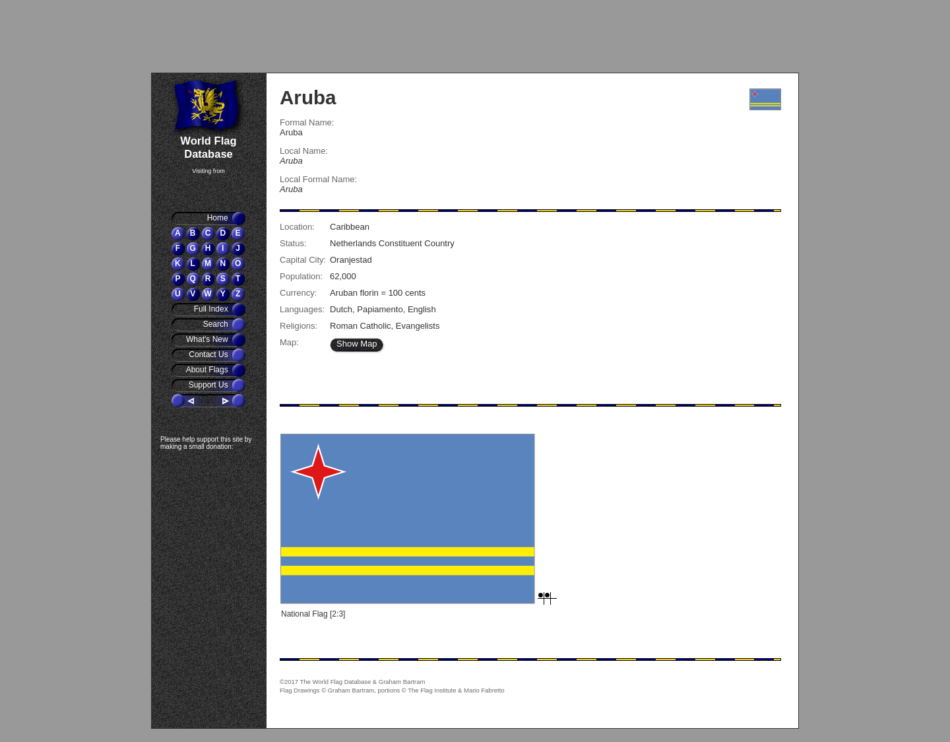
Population (300, 276)
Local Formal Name (317, 179)
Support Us (209, 384)
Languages (301, 309)
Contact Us (209, 354)
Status (292, 243)
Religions (297, 326)
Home (218, 217)
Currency (297, 293)
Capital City (302, 260)
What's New (208, 339)
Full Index (212, 309)
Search (216, 324)
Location (296, 227)
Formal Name (306, 122)
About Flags (208, 369)
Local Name (302, 151)
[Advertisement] (231, 36)
